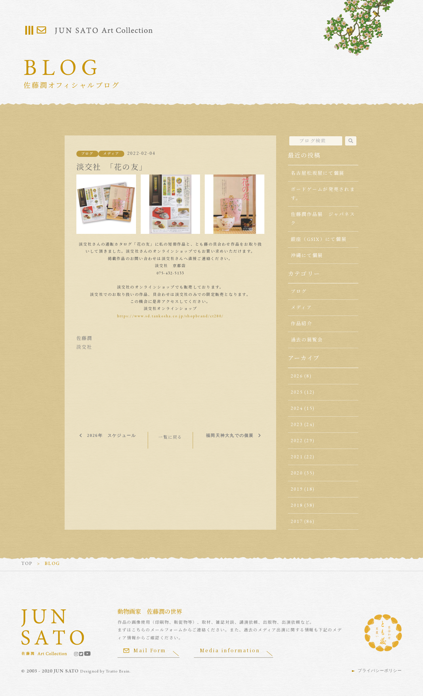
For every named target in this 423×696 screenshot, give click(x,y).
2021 (297, 457)
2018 (297, 505)
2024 (297, 408)
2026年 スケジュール (111, 435)
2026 (297, 376)
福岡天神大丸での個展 (230, 435)
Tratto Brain (118, 671)
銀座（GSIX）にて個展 (319, 239)
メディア (111, 153)
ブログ (87, 153)
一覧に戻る (170, 437)
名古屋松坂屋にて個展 (317, 173)
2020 (297, 473)
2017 (297, 521)
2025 (297, 392)
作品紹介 (301, 324)
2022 (297, 440)
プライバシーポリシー (380, 670)
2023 (297, 424)
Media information (230, 650)
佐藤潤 (84, 338)
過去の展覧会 (307, 340)
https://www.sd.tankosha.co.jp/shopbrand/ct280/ (170, 315)
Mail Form (144, 650)
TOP (27, 563)
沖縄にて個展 (307, 255)
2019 (297, 489)
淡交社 (84, 347)
